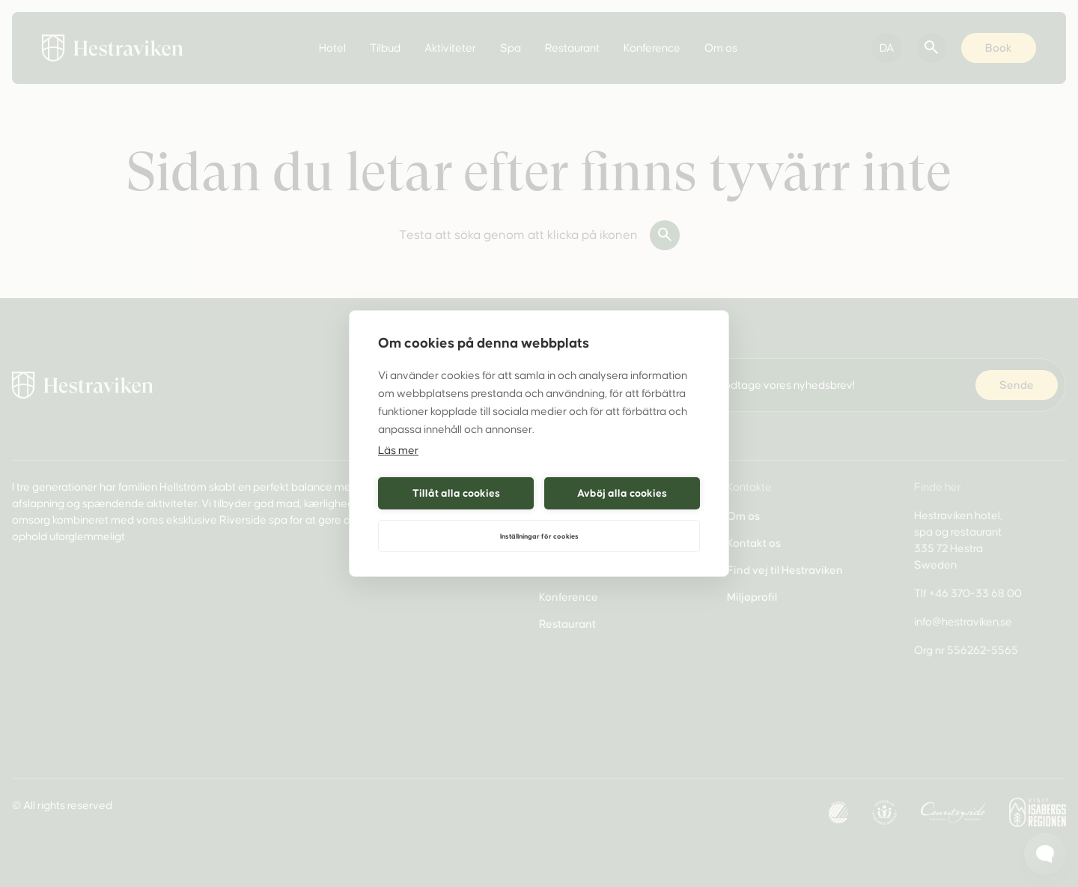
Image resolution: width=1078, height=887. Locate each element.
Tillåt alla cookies (456, 493)
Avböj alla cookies (622, 493)
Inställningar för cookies (539, 536)
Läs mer (398, 450)
